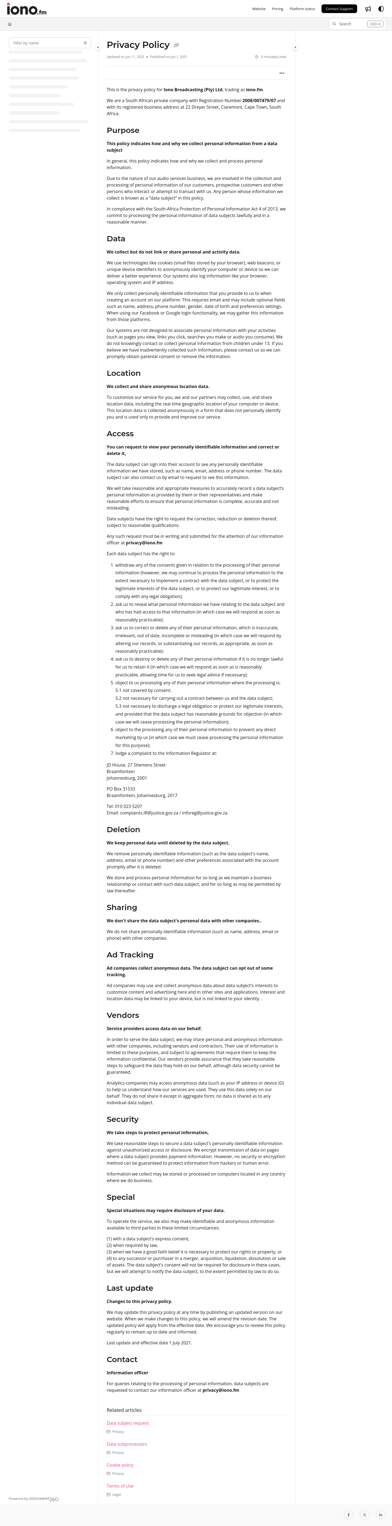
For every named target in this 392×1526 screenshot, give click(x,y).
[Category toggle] (98, 47)
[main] (196, 767)
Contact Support (339, 8)
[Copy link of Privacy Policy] (176, 45)
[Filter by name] (50, 42)
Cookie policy (120, 1465)
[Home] (10, 24)
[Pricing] (277, 8)
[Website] (259, 8)
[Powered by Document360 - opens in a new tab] (34, 1498)
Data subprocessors (127, 1444)
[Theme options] (381, 8)
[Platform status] (302, 8)
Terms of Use (120, 1486)
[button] (357, 24)
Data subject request (128, 1423)
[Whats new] (368, 8)
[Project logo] (27, 8)
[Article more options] (282, 73)
